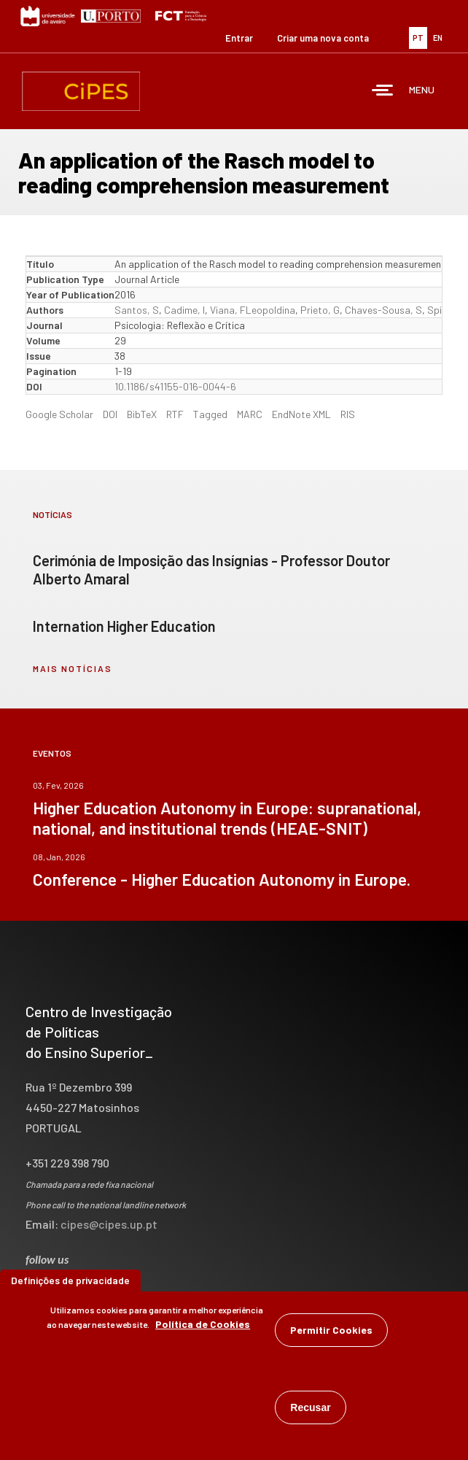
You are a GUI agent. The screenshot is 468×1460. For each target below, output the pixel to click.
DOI (110, 414)
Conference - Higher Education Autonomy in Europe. (221, 879)
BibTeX (142, 414)
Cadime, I (184, 310)
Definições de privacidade (70, 1282)
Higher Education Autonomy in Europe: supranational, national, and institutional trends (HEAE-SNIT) (227, 817)
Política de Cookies (202, 1326)
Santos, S (136, 310)
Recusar (310, 1409)
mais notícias (72, 668)
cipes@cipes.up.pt (109, 1224)
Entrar (239, 38)
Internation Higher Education (124, 626)
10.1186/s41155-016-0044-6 (175, 386)
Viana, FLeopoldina (252, 310)
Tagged (210, 414)
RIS (347, 414)
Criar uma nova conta (323, 38)
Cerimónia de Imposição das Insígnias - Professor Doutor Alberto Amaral (211, 569)
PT (418, 37)
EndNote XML (301, 414)
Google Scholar (59, 414)
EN (437, 37)
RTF (175, 414)
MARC (249, 414)
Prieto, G (320, 310)
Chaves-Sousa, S (383, 310)
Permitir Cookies (331, 1332)
